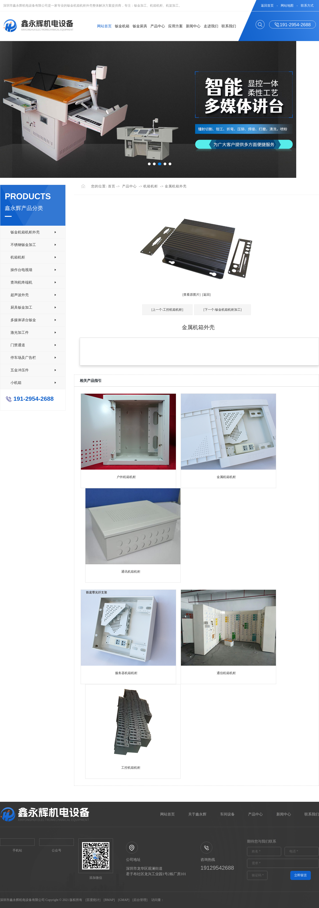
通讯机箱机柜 (130, 571)
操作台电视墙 (21, 270)
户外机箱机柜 (126, 477)
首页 (111, 186)
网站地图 (287, 5)
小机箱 (15, 383)
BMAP (109, 900)
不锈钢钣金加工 (23, 245)
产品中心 (158, 26)
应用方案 (175, 26)
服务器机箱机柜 (126, 673)
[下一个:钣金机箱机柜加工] (222, 309)
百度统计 (93, 900)
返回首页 (267, 5)
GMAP (123, 900)
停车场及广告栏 (23, 358)
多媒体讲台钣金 (23, 320)
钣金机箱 (122, 26)
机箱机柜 (17, 257)
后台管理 (140, 900)
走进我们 (211, 26)
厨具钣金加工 (21, 307)
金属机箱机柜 (226, 477)
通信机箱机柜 (226, 673)
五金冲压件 (19, 370)
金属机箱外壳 (176, 186)
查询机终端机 (21, 282)
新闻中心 (193, 26)
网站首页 (105, 26)
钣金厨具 (140, 26)
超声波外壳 (19, 295)
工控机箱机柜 (130, 767)
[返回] (206, 294)
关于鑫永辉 (197, 814)
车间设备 (227, 814)
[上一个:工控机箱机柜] (167, 309)
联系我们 (228, 26)
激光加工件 (19, 332)
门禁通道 (17, 345)
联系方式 (307, 5)
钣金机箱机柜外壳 (25, 232)
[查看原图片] (192, 294)
